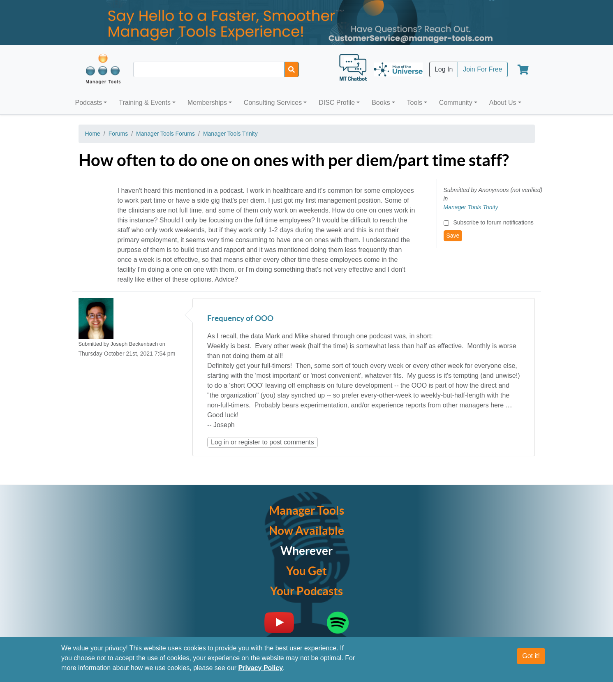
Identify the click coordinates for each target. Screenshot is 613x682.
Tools (414, 102)
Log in (220, 442)
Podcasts (88, 102)
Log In (444, 69)
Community (455, 102)
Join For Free (482, 69)
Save (453, 235)
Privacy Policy (260, 670)
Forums (118, 133)
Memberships (207, 102)
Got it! (531, 658)
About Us (502, 102)
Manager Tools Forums (165, 133)
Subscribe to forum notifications (493, 222)
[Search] (292, 69)
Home (92, 133)
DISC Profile (337, 102)
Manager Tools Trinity (230, 133)
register (249, 442)
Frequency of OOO (240, 319)
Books (381, 102)
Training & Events (145, 102)
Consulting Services (273, 102)
